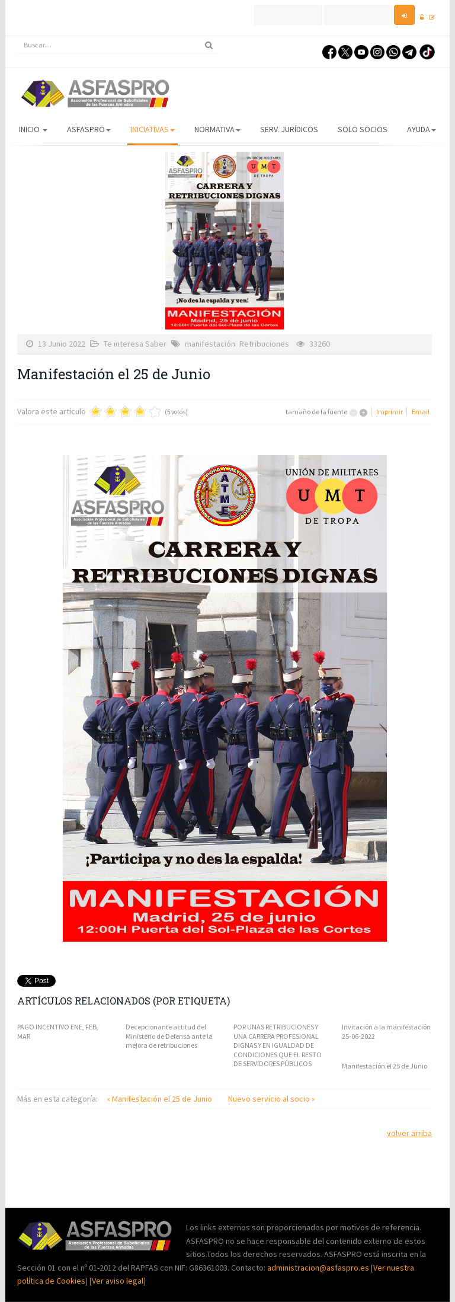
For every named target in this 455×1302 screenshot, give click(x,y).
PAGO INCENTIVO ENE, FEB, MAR (57, 1031)
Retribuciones (264, 343)
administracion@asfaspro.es (319, 1267)
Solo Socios (362, 129)
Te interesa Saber (135, 343)
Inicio (33, 129)
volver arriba (409, 1133)
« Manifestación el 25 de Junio (160, 1098)
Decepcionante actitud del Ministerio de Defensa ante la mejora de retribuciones (169, 1036)
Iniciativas (152, 129)
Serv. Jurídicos (289, 129)
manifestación (210, 343)
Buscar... (17, 36)
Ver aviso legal (117, 1280)
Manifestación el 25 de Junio (384, 1065)
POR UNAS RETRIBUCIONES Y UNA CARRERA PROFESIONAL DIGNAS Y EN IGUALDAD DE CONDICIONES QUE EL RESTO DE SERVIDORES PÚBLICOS (277, 1045)
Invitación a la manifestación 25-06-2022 (386, 1031)
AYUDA (421, 129)
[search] (118, 45)
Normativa (217, 129)
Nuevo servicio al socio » (271, 1098)
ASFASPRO (89, 129)
